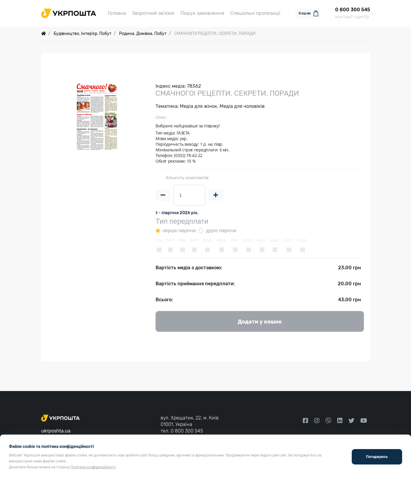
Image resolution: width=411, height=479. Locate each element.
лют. (170, 240)
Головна (117, 13)
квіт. (194, 240)
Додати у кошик (260, 321)
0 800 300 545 (187, 431)
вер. (261, 240)
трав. (207, 240)
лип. (235, 240)
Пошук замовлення (202, 13)
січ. (159, 240)
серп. (248, 240)
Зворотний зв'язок (153, 13)
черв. (222, 240)
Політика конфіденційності (93, 467)
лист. (289, 240)
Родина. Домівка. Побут (143, 33)
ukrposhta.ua (56, 431)
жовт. (275, 240)
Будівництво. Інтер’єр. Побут (82, 33)
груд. (302, 240)
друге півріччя (221, 230)
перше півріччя (179, 230)
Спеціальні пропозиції (255, 13)
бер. (182, 240)
